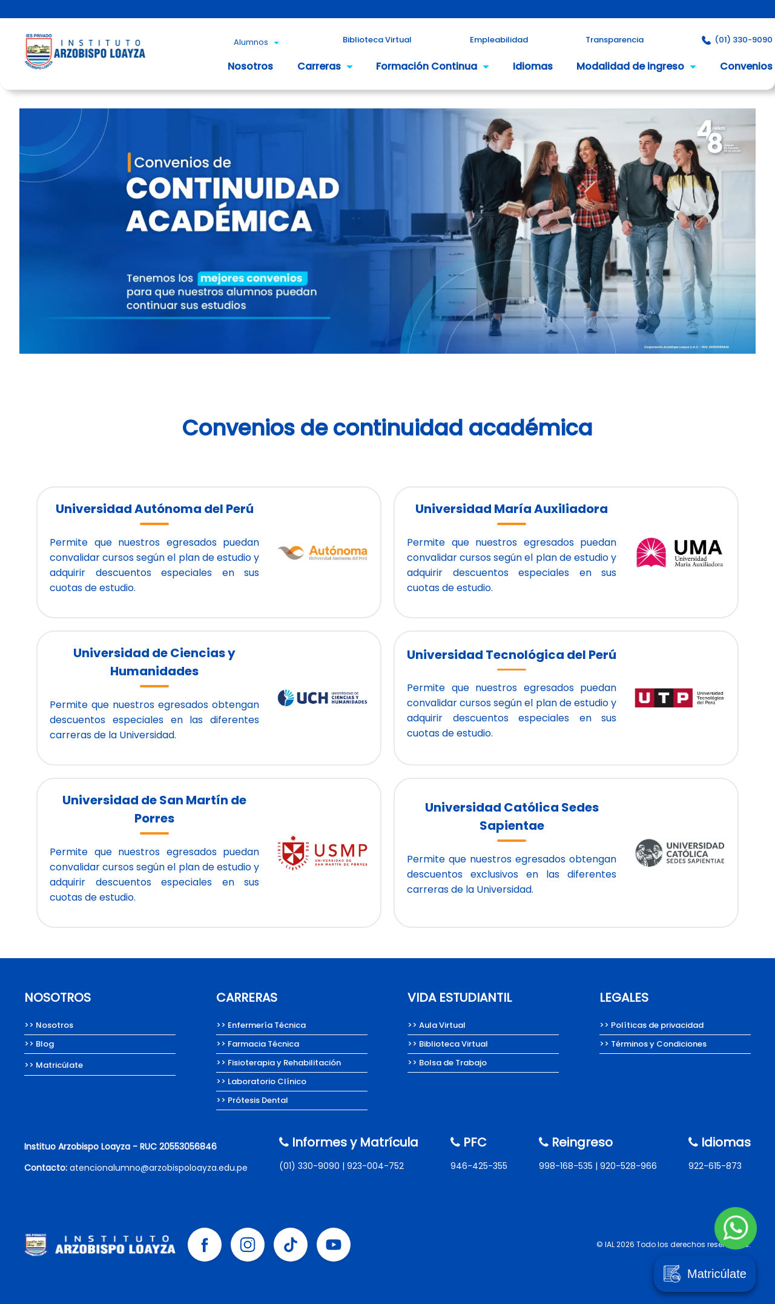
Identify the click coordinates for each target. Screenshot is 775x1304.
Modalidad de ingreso (636, 66)
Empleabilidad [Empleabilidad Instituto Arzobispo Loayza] (499, 39)
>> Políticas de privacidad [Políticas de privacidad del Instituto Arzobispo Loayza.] (651, 1025)
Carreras (324, 66)
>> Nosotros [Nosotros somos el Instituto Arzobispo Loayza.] (48, 1025)
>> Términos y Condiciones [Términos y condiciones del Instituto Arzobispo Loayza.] (653, 1044)
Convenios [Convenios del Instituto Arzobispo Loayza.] (746, 66)
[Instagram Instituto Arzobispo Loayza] (248, 1245)
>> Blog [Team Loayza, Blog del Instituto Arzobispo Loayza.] (39, 1044)
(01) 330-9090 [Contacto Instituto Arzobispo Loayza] (737, 39)
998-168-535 (566, 1166)
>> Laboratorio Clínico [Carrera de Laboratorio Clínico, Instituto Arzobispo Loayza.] (261, 1081)
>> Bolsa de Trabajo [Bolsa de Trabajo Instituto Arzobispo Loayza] (447, 1062)
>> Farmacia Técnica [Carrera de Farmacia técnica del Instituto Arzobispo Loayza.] (257, 1044)
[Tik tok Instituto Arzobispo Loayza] (291, 1245)
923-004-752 (375, 1166)
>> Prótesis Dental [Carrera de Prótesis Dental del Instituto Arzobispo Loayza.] (252, 1100)
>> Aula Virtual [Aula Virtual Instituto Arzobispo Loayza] (436, 1025)
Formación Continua (432, 66)
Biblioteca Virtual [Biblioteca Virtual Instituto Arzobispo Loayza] (377, 39)
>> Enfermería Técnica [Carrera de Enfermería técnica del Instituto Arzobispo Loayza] (261, 1025)
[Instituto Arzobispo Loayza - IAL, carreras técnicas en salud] (84, 73)
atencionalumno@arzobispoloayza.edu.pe (159, 1168)
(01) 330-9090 (309, 1166)
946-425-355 (478, 1166)
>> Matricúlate (53, 1065)
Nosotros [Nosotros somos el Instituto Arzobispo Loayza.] (250, 66)
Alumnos (256, 42)
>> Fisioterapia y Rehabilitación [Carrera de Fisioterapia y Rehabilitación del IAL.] (278, 1062)
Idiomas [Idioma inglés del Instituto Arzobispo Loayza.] (533, 66)
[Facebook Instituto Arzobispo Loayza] (205, 1245)
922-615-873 (715, 1166)
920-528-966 (628, 1166)
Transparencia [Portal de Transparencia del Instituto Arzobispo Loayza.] (614, 39)
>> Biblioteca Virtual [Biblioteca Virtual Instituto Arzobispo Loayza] (447, 1044)
